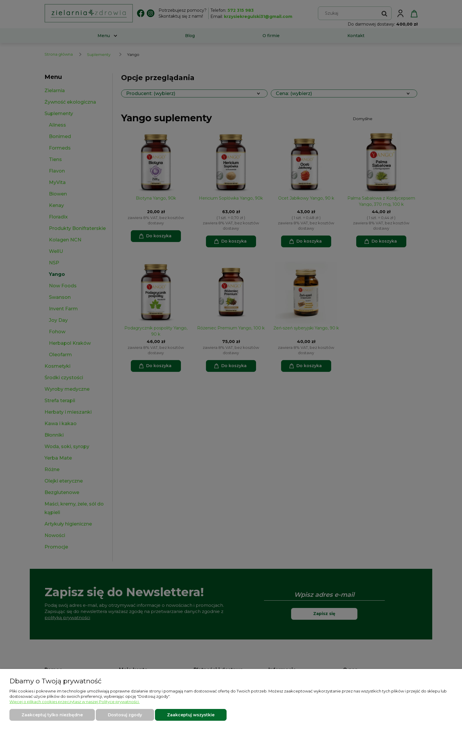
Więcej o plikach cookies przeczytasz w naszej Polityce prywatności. (74, 701)
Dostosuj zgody (125, 714)
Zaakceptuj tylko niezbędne (52, 714)
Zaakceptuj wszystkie (190, 714)
